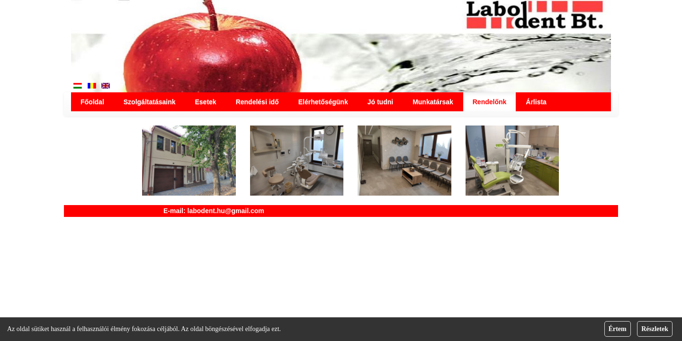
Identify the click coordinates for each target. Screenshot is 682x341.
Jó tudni (380, 102)
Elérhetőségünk (323, 102)
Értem (618, 328)
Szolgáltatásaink (150, 102)
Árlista (536, 102)
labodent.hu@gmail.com (226, 211)
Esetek (205, 102)
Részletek (654, 328)
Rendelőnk (490, 102)
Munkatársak (433, 102)
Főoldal (92, 102)
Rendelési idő (257, 102)
